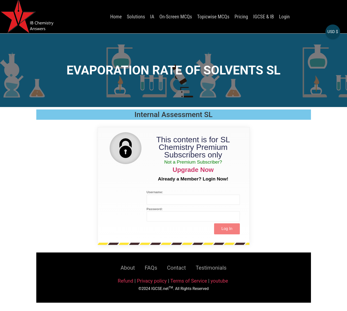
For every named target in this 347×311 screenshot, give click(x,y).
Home (116, 17)
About (127, 268)
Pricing (241, 17)
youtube (219, 281)
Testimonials (211, 268)
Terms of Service (189, 281)
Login (284, 17)
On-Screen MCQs (175, 17)
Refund (125, 281)
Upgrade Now (193, 169)
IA (152, 17)
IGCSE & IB (263, 17)
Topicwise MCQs (213, 17)
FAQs (151, 268)
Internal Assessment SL (173, 114)
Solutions (136, 17)
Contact (176, 268)
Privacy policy (152, 281)
